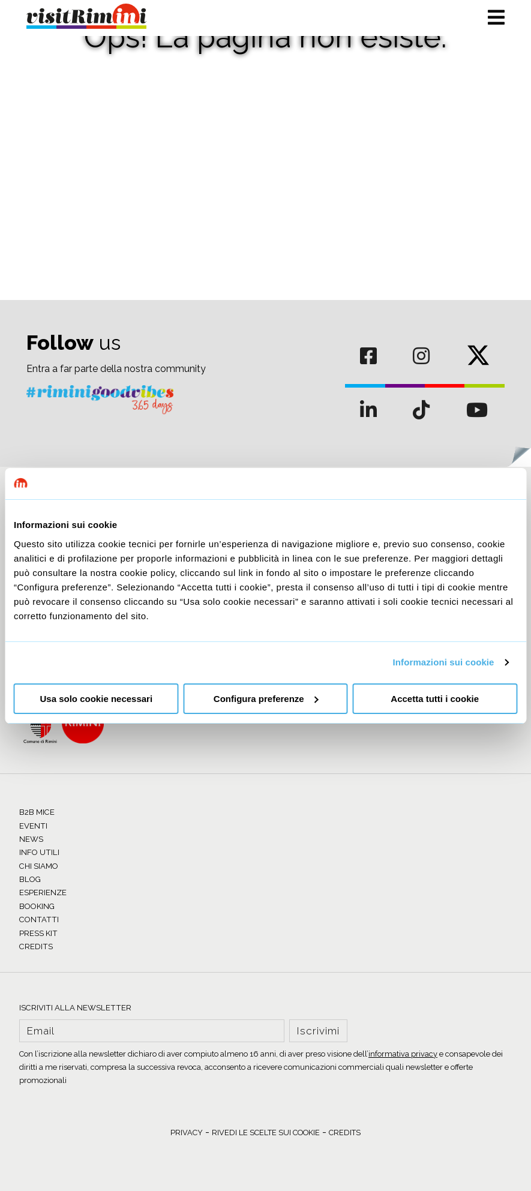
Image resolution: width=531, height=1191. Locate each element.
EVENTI (33, 825)
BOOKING (37, 906)
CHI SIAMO (38, 866)
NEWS (31, 839)
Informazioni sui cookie (443, 662)
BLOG (30, 879)
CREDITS (36, 946)
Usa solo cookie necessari (96, 699)
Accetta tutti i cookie (435, 699)
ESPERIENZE (43, 892)
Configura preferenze (266, 699)
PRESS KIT (38, 933)
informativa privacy (402, 1053)
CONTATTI (39, 919)
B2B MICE (37, 812)
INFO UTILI (39, 852)
